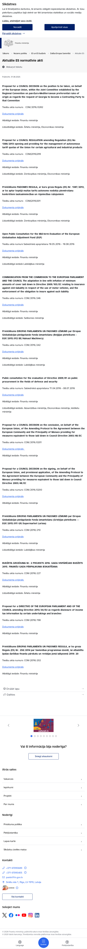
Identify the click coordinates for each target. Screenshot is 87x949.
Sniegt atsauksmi (43, 756)
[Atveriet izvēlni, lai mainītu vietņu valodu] (20, 943)
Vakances (8, 779)
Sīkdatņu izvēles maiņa (15, 849)
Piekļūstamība (11, 832)
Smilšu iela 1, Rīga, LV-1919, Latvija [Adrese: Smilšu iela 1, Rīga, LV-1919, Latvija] (23, 882)
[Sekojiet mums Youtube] (24, 915)
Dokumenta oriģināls (13, 113)
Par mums (9, 804)
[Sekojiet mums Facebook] (11, 915)
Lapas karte (10, 841)
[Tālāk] (78, 725)
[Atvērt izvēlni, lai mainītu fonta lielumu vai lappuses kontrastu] (67, 943)
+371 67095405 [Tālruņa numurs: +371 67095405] (14, 872)
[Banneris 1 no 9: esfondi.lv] (44, 725)
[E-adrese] (8, 887)
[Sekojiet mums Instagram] (30, 915)
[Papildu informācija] (25, 868)
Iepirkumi (8, 787)
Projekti (7, 795)
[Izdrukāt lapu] (43, 689)
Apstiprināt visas (59, 27)
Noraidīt (17, 27)
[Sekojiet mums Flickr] (17, 915)
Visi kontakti (17, 896)
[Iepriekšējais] (8, 725)
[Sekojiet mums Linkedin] (37, 915)
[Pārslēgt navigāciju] (43, 942)
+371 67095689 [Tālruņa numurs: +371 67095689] (14, 868)
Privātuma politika (13, 824)
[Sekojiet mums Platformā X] (4, 915)
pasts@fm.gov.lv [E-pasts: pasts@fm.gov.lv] (14, 877)
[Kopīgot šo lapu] (43, 694)
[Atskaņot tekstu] (14, 67)
